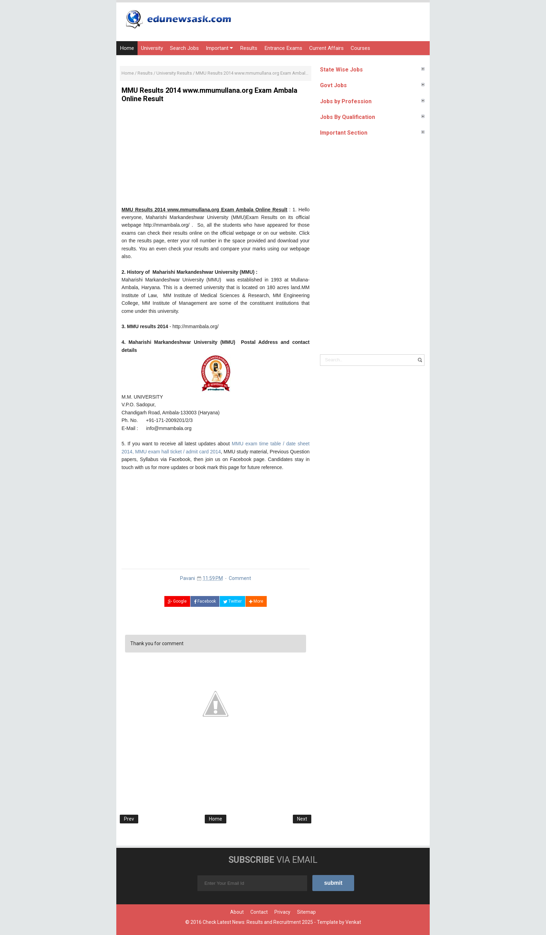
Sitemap (306, 912)
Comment (240, 578)
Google (177, 601)
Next (302, 819)
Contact (259, 912)
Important (219, 48)
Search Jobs (184, 48)
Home (127, 48)
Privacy (282, 912)
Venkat (353, 922)
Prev (129, 819)
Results (248, 48)
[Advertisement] (216, 157)
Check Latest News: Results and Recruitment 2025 (258, 922)
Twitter (232, 601)
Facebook (205, 601)
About (237, 912)
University (152, 48)
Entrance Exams (283, 48)
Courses (360, 48)
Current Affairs (326, 48)
